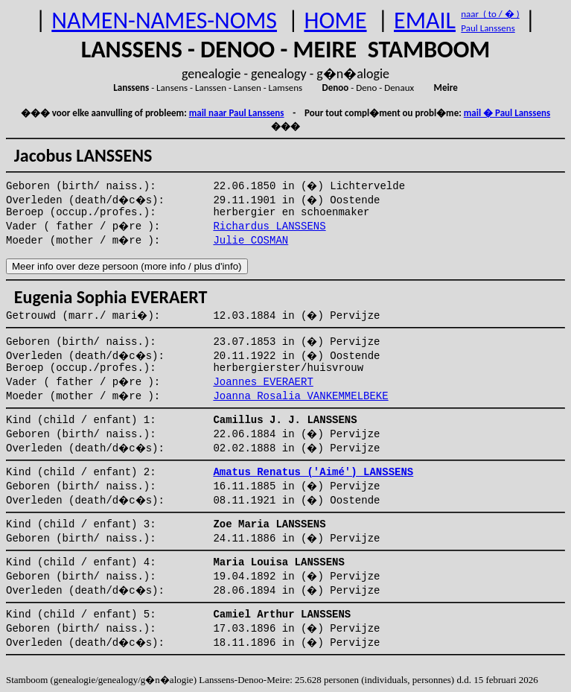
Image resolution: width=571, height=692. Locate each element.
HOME (335, 20)
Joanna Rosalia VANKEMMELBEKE (300, 396)
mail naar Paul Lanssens (236, 112)
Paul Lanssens (488, 28)
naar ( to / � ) (490, 13)
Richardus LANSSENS (269, 226)
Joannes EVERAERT (263, 382)
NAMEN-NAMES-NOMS (164, 20)
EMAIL (425, 20)
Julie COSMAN (250, 241)
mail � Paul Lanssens (507, 112)
